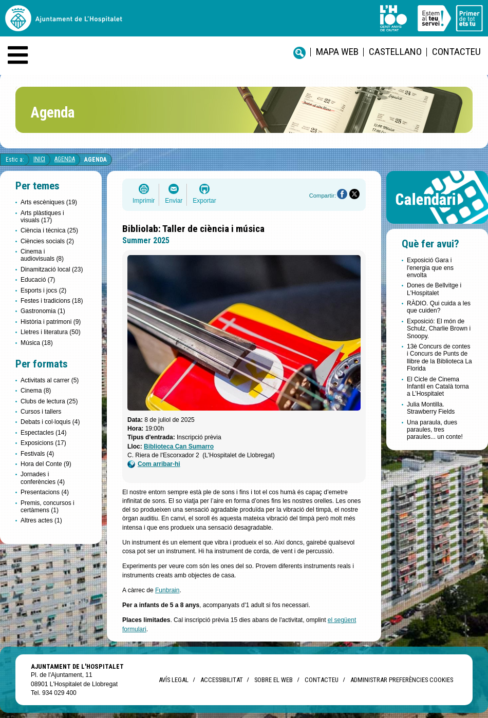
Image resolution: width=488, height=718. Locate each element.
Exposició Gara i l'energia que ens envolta (430, 268)
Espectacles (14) (43, 432)
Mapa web (337, 51)
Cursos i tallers (41, 411)
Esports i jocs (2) (43, 290)
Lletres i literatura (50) (51, 332)
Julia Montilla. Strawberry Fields (431, 408)
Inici (39, 159)
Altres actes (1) (41, 520)
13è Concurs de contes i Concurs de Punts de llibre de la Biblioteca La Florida (439, 357)
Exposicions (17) (43, 443)
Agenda (64, 159)
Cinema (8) (36, 390)
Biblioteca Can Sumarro (179, 446)
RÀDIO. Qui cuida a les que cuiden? (439, 307)
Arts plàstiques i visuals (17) (42, 216)
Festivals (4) (37, 453)
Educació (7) (38, 279)
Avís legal (174, 680)
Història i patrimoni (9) (51, 321)
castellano (395, 51)
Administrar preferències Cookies (401, 680)
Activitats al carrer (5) (50, 380)
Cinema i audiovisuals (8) (42, 255)
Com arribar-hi (153, 464)
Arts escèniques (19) (49, 202)
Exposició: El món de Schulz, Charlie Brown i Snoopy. (439, 329)
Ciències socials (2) (47, 241)
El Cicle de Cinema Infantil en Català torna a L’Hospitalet (438, 387)
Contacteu (456, 51)
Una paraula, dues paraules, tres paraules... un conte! (435, 430)
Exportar (204, 200)
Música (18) (37, 342)
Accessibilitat (221, 680)
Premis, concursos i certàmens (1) (47, 506)
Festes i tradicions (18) (52, 300)
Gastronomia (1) (43, 311)
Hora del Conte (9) (46, 464)
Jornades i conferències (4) (43, 478)
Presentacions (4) (45, 492)
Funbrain (167, 590)
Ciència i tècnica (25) (49, 230)
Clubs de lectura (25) (49, 401)
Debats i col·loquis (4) (50, 421)
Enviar (173, 200)
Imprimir (144, 200)
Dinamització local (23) (52, 269)
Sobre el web (273, 680)
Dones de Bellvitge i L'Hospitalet (434, 289)
